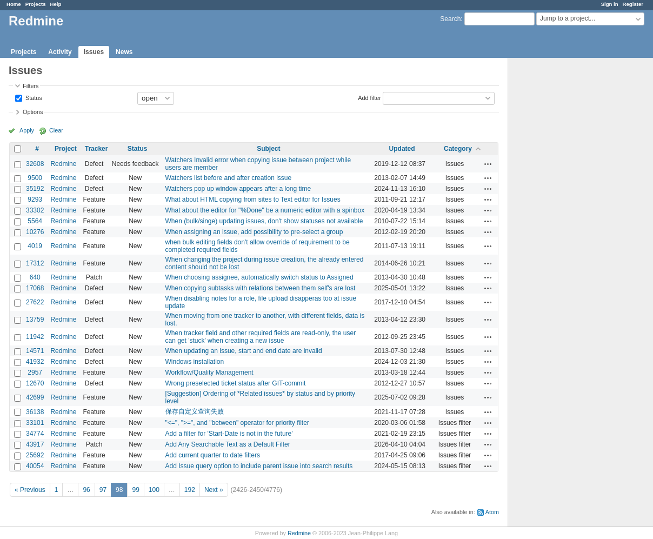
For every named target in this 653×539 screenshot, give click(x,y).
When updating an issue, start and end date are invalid (243, 351)
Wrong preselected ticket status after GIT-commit (235, 383)
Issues (94, 52)
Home (13, 4)
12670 (35, 383)
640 (35, 277)
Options (33, 112)
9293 (35, 199)
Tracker (96, 148)
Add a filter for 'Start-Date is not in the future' (229, 433)
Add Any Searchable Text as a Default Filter (227, 444)
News (124, 52)
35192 (35, 188)
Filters (30, 86)
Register (633, 4)
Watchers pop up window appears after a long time (238, 188)
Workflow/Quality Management (209, 372)
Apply (26, 130)
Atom (492, 512)
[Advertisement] (562, 227)
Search (450, 19)
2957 (35, 372)
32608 (35, 164)
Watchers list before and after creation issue (228, 178)
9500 (35, 178)
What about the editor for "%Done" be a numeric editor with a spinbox (265, 210)
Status (33, 97)
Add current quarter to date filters (212, 455)
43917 (35, 444)
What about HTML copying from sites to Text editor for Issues (253, 199)
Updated (402, 148)
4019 (35, 246)
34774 (35, 433)
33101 (35, 423)
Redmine (63, 164)
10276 (35, 232)
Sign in (609, 4)
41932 (35, 361)
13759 (35, 319)
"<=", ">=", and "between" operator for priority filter (237, 423)
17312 (35, 263)
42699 (35, 397)
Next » (213, 490)
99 (135, 490)
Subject (268, 148)
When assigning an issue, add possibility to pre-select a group (254, 232)
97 (102, 490)
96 (86, 490)
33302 (35, 210)
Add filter (369, 97)
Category (458, 148)
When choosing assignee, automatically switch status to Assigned (259, 277)
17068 (35, 288)
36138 (35, 412)
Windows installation (194, 361)
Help (56, 4)
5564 (35, 221)
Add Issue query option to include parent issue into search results (259, 466)
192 (189, 490)
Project (66, 148)
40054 (35, 466)
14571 (35, 351)
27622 (35, 302)
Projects (35, 4)
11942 (35, 337)
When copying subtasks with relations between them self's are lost (260, 288)
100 (154, 490)
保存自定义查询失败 (194, 411)
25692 (35, 455)
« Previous (30, 490)
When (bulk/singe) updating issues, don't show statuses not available (264, 221)
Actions (488, 163)
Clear (56, 130)
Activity (59, 52)
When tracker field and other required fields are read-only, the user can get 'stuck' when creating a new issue (260, 336)
